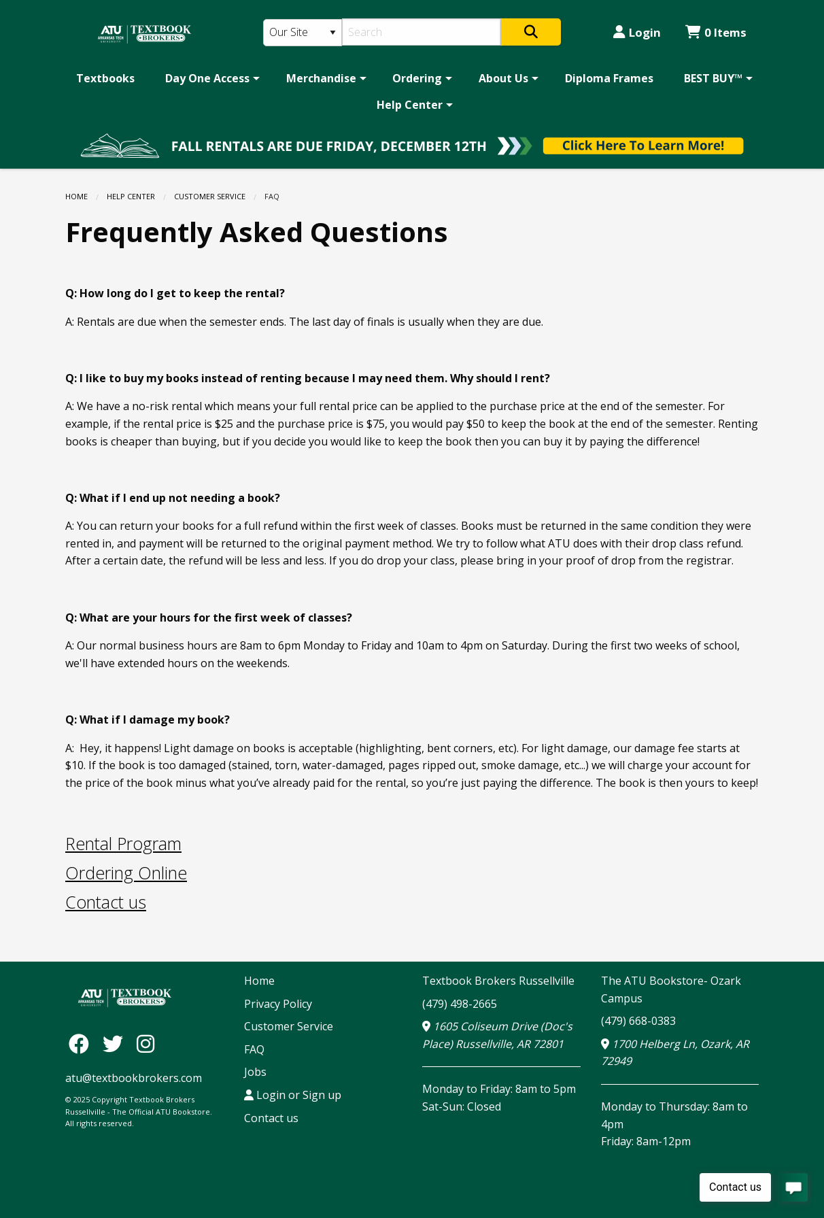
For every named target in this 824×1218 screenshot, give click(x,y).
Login (637, 32)
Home (76, 196)
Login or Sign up (292, 1094)
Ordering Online (126, 872)
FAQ (254, 1049)
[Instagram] (145, 1043)
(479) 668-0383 (638, 1020)
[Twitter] (116, 1043)
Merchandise (321, 78)
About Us (503, 78)
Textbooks (105, 78)
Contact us (105, 901)
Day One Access (207, 78)
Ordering (417, 78)
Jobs (255, 1071)
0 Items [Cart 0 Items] (715, 32)
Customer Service (209, 196)
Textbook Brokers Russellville (498, 980)
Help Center (410, 104)
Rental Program (123, 843)
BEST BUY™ (713, 78)
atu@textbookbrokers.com (133, 1077)
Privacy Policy (278, 1003)
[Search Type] (302, 32)
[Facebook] (82, 1043)
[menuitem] (105, 78)
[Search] (422, 32)
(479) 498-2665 (459, 1003)
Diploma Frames (609, 78)
